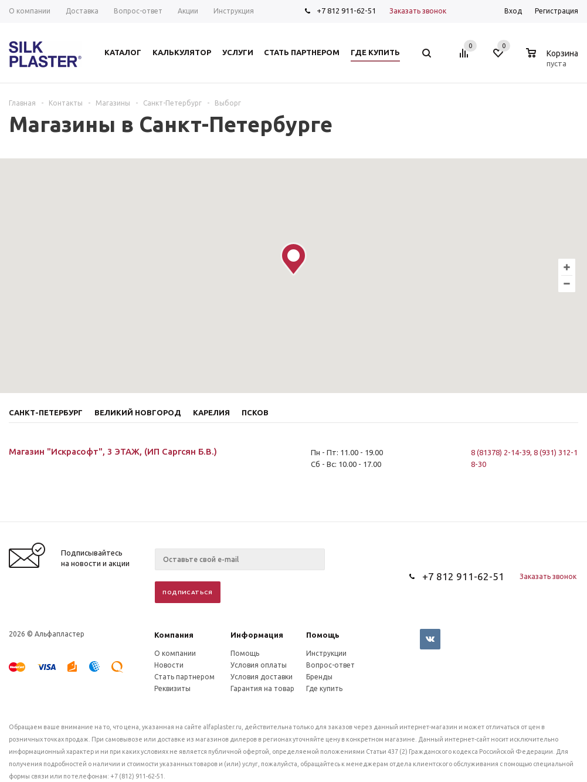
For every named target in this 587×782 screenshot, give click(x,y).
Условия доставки (261, 677)
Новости (169, 665)
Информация (256, 635)
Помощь (323, 635)
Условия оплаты (258, 665)
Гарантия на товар (262, 688)
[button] (293, 259)
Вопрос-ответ (330, 665)
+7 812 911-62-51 (346, 10)
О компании (175, 653)
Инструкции (326, 653)
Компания (174, 635)
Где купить (324, 688)
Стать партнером (184, 677)
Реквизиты (172, 688)
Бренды (319, 677)
